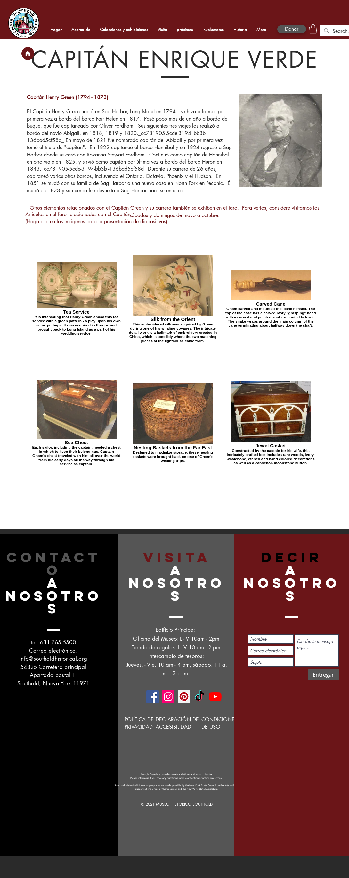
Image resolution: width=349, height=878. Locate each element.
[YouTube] (215, 696)
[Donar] (291, 29)
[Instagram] (168, 696)
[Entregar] (323, 674)
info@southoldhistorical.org (53, 658)
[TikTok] (199, 696)
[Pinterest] (184, 696)
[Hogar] (27, 53)
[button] (313, 29)
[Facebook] (152, 696)
